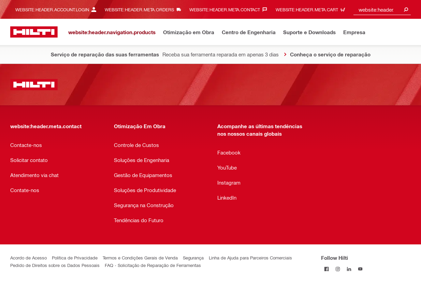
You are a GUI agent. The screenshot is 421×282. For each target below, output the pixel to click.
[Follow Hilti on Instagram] (338, 268)
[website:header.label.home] (34, 32)
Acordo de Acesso (28, 257)
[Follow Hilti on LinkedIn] (349, 268)
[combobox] (382, 9)
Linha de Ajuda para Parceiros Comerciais (250, 257)
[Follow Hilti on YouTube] (360, 268)
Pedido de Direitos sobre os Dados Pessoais (55, 265)
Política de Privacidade (75, 257)
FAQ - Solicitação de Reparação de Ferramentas (153, 265)
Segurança (193, 257)
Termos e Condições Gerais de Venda (140, 257)
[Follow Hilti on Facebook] (326, 268)
